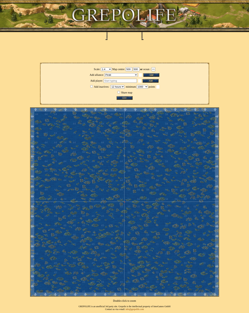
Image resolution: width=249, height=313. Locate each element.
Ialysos (116, 35)
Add (151, 75)
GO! (124, 98)
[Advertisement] (125, 51)
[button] (140, 75)
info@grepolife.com (135, 309)
